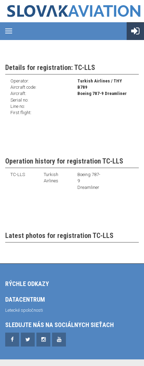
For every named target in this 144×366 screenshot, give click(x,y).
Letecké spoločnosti (24, 310)
